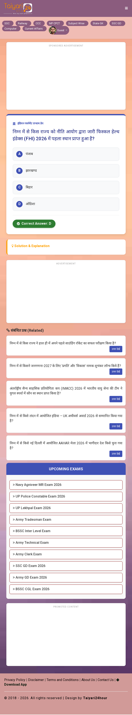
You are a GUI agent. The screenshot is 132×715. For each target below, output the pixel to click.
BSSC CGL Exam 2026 (31, 589)
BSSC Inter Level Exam (31, 531)
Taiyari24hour (95, 698)
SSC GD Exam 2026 (29, 566)
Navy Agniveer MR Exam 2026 (37, 485)
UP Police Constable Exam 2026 (39, 497)
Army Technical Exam (31, 543)
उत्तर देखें (116, 349)
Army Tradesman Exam (32, 520)
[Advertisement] (66, 78)
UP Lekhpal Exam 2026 (32, 508)
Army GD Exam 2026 (30, 578)
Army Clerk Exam (27, 555)
